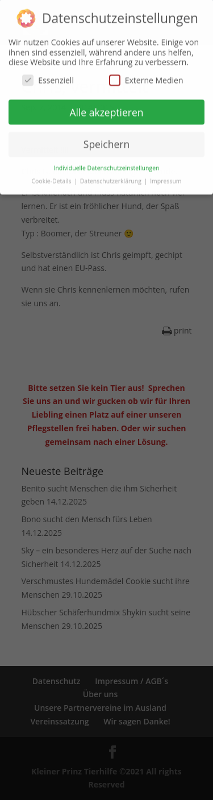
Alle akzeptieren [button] (106, 108)
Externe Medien (146, 76)
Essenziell (48, 76)
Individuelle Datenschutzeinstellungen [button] (107, 165)
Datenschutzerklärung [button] (111, 178)
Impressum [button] (165, 178)
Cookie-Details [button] (52, 178)
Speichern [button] (106, 141)
